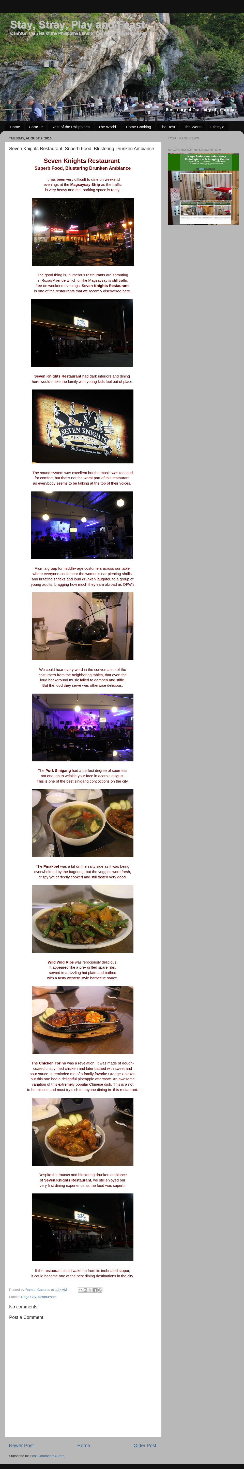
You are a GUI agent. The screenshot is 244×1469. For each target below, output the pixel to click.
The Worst (193, 127)
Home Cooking (138, 127)
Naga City (28, 1297)
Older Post (145, 1445)
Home (15, 127)
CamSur (36, 127)
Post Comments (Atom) (48, 1456)
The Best (167, 127)
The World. (107, 127)
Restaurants (47, 1297)
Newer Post (21, 1445)
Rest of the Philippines (70, 127)
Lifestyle (217, 127)
